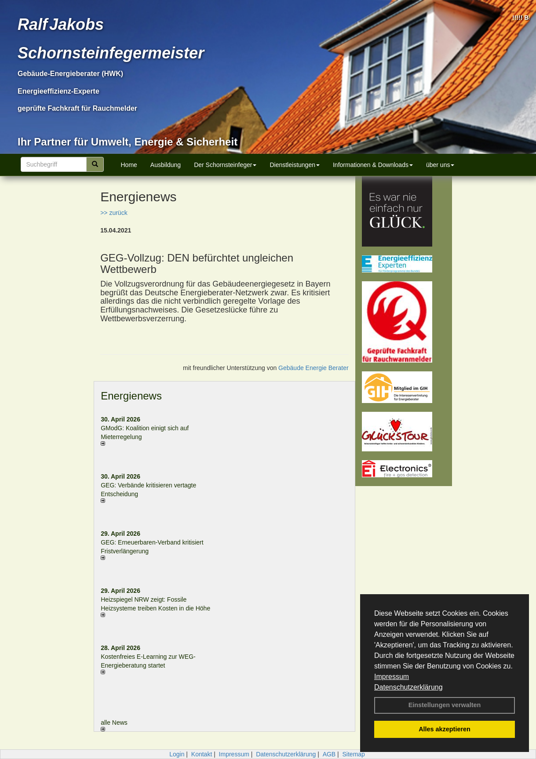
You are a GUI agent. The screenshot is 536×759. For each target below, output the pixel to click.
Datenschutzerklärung (408, 687)
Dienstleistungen (295, 164)
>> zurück (113, 212)
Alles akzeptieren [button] (444, 729)
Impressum (391, 676)
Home (129, 164)
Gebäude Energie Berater (313, 367)
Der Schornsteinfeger (225, 164)
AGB (329, 754)
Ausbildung (165, 164)
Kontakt (201, 754)
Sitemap (354, 754)
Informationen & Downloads (373, 164)
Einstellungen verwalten (444, 704)
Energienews (131, 396)
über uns (440, 164)
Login (176, 754)
